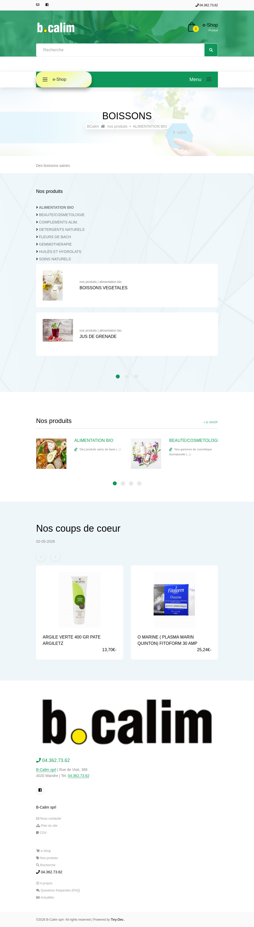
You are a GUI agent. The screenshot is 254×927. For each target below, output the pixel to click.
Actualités (45, 897)
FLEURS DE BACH (55, 237)
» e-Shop (210, 422)
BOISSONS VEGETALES (104, 288)
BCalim (93, 126)
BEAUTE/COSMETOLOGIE (62, 215)
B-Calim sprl (46, 769)
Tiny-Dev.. (118, 919)
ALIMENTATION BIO (150, 126)
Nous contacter (48, 818)
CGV (41, 833)
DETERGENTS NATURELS (62, 229)
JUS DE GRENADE (98, 336)
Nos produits (47, 858)
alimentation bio (110, 282)
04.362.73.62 (207, 5)
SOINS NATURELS (55, 259)
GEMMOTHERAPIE (55, 244)
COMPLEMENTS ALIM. (58, 222)
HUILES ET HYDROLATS (60, 252)
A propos (44, 883)
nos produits (117, 126)
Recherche (45, 865)
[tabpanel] (127, 312)
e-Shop (210, 25)
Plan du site (46, 826)
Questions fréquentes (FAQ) (58, 890)
